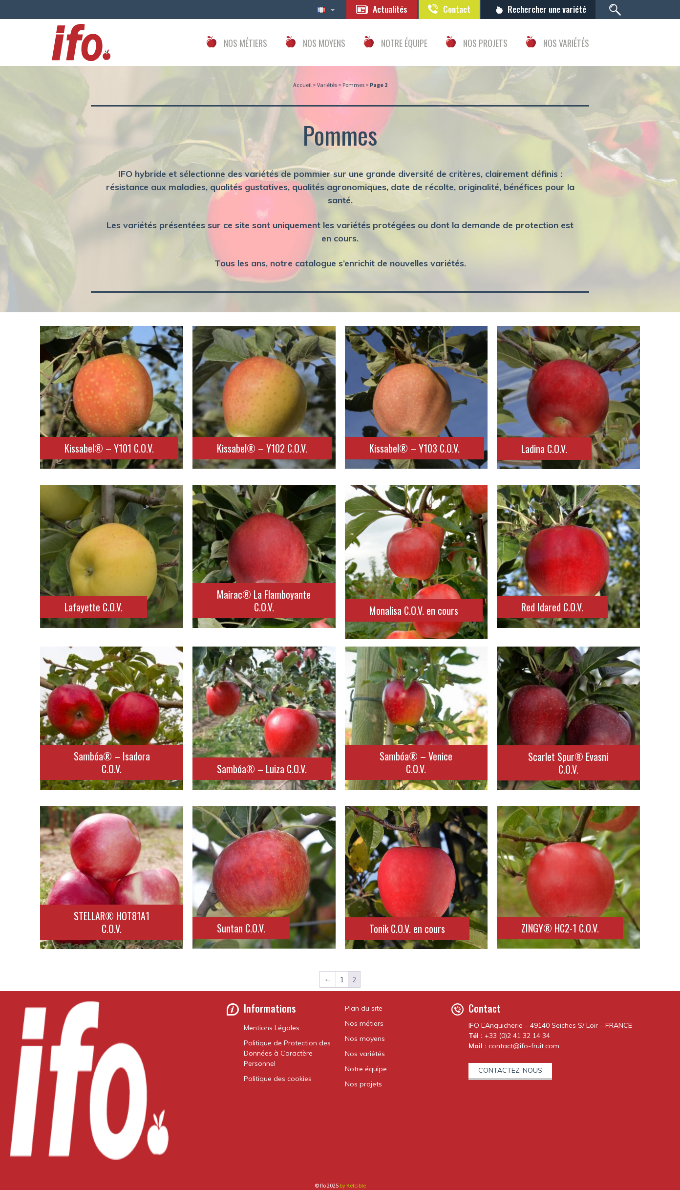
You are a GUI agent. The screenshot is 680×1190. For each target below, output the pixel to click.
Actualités (385, 8)
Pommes (353, 84)
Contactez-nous (510, 1070)
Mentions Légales (271, 1027)
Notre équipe (366, 1068)
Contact (453, 8)
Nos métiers (364, 1023)
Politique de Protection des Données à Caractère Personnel (287, 1053)
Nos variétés (365, 1053)
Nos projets (363, 1084)
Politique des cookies (278, 1078)
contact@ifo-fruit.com (524, 1045)
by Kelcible (353, 1185)
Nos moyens (365, 1038)
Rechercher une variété (546, 8)
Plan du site (363, 1008)
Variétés (327, 84)
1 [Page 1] (342, 979)
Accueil (302, 84)
